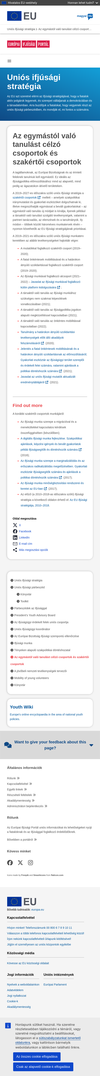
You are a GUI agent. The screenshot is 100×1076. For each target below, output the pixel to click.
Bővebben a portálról (20, 839)
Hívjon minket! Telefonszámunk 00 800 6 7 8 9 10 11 (39, 927)
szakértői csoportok (25, 197)
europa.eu (37, 909)
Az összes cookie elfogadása (36, 1056)
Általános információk (24, 768)
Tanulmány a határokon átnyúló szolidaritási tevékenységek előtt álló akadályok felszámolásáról (48, 337)
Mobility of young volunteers (31, 678)
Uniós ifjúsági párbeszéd (29, 587)
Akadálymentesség (19, 800)
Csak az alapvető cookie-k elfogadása (43, 1066)
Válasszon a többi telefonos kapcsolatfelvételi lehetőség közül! (45, 933)
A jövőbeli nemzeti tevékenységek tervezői (40, 671)
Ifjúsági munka (23, 643)
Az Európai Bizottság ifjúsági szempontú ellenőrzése (46, 636)
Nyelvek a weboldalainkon (23, 984)
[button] (18, 525)
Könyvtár (26, 594)
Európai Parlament (55, 984)
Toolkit (24, 601)
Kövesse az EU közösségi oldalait (28, 963)
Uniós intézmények (58, 975)
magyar (85, 16)
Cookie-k (12, 1001)
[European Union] (21, 905)
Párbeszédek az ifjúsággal (30, 608)
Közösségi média (20, 953)
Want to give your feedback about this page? (49, 745)
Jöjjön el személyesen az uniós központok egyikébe (39, 944)
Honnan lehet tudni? (83, 2)
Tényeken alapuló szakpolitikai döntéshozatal (42, 650)
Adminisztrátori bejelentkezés (25, 806)
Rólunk (11, 778)
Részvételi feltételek (19, 795)
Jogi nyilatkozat (16, 995)
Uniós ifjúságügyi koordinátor (32, 629)
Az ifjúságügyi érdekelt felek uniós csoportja (41, 622)
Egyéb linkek (15, 789)
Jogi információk (20, 975)
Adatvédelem (15, 990)
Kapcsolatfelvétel (17, 783)
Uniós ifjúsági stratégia (21, 29)
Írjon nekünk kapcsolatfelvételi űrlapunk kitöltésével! (39, 938)
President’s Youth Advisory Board (34, 615)
